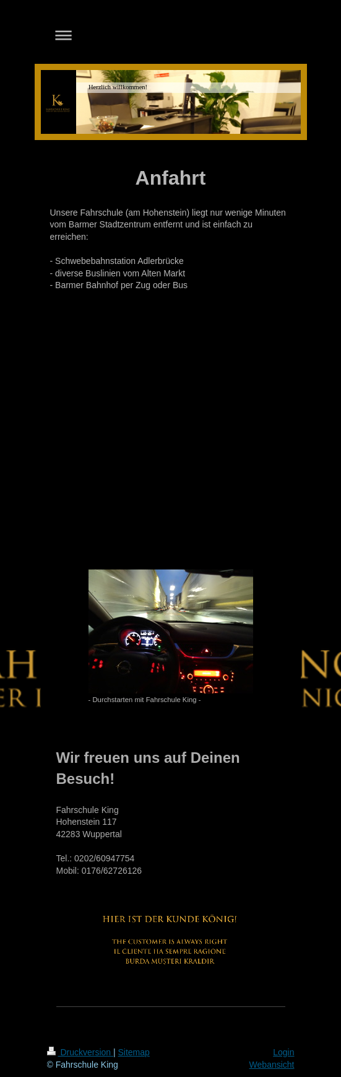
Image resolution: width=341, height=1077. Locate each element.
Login (283, 1052)
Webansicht (272, 1065)
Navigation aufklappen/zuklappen (170, 35)
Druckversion (80, 1052)
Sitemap (134, 1052)
